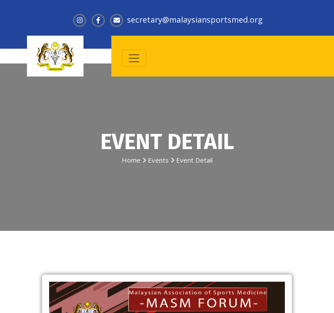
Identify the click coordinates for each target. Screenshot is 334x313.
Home (131, 160)
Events (158, 160)
